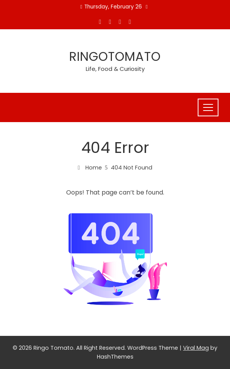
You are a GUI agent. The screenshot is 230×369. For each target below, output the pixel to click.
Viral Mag (196, 348)
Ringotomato (115, 56)
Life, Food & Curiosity (115, 69)
